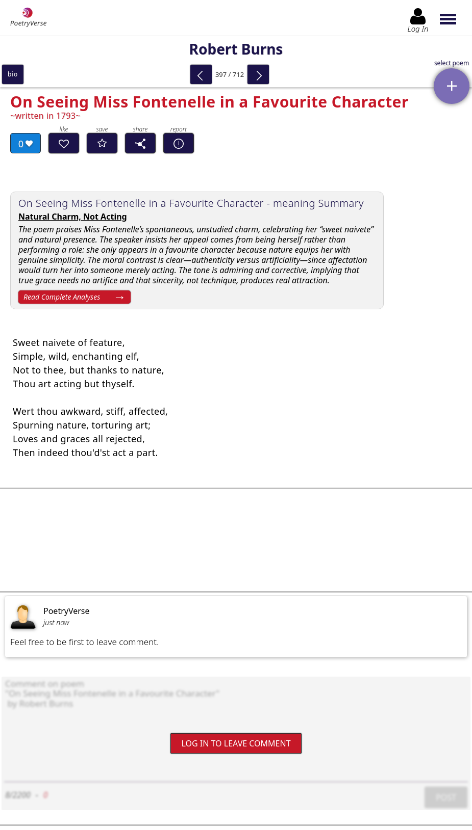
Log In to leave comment (235, 742)
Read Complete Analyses (61, 297)
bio (13, 74)
